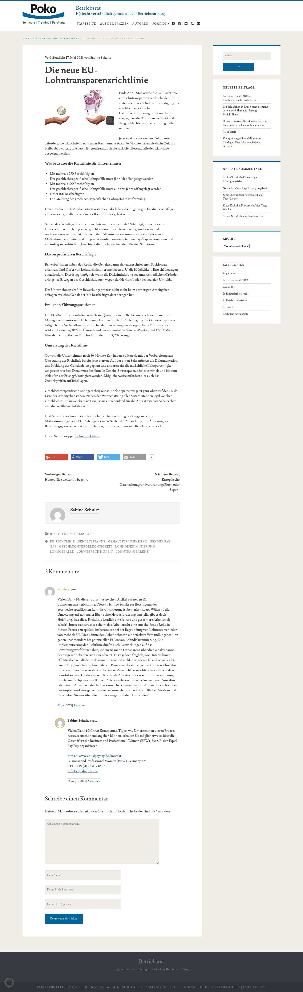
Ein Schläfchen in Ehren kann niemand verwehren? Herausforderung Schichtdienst (245, 110)
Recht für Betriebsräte (60, 38)
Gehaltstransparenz (127, 541)
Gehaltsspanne (91, 541)
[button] (9, 982)
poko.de (160, 23)
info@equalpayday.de (83, 771)
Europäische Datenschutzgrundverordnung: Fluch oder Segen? (149, 484)
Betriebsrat (151, 961)
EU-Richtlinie (62, 541)
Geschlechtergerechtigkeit (85, 546)
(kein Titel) (229, 132)
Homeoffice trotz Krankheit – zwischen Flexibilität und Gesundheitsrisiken (245, 123)
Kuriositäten (230, 307)
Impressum (254, 987)
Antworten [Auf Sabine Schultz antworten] (93, 781)
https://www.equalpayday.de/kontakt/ (95, 756)
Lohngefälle (62, 551)
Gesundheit (230, 287)
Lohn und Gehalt (87, 436)
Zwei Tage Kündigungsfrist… (252, 188)
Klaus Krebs (230, 205)
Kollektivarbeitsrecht (235, 300)
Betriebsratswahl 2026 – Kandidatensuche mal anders (239, 98)
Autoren (140, 23)
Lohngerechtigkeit (95, 551)
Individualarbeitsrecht (236, 293)
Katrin (62, 589)
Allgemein (229, 273)
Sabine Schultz (100, 58)
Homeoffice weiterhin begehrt (66, 479)
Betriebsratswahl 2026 (236, 280)
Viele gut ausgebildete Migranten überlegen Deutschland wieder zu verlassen (242, 142)
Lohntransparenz (132, 551)
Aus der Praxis (113, 23)
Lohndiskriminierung (135, 546)
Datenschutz (225, 987)
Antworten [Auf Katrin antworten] (79, 705)
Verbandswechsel (254, 216)
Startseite (86, 23)
